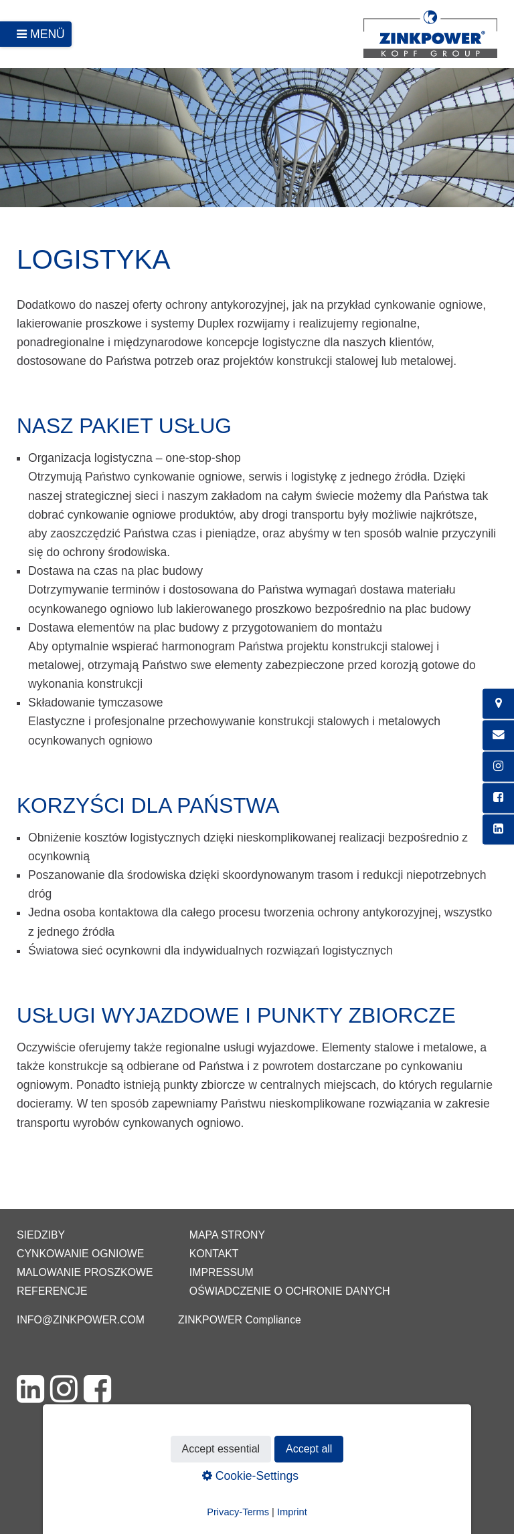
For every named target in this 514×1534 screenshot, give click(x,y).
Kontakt (214, 1253)
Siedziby (41, 1235)
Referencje (52, 1291)
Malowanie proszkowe (85, 1272)
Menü (47, 34)
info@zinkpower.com (81, 1319)
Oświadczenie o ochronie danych (289, 1291)
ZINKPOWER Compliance (239, 1319)
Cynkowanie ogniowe (80, 1253)
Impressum (221, 1272)
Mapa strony (227, 1235)
